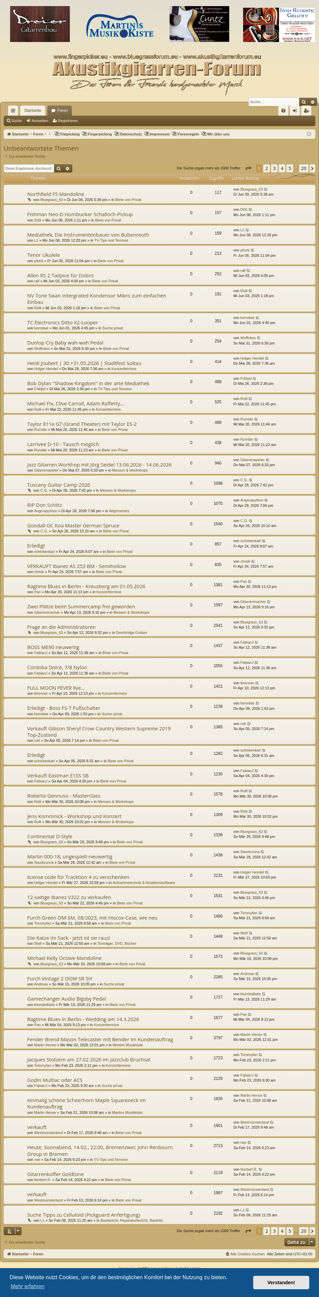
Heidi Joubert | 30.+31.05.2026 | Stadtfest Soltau (84, 363)
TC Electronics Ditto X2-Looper (62, 322)
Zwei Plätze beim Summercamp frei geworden (81, 606)
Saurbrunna (44, 862)
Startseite (32, 110)
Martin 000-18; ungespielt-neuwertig (69, 856)
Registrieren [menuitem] (307, 112)
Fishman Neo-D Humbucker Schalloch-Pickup (80, 214)
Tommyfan (42, 923)
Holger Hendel (46, 369)
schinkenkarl (44, 552)
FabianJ (40, 653)
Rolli (37, 308)
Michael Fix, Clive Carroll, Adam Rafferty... (75, 403)
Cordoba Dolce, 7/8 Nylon (57, 667)
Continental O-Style (50, 836)
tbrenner (41, 693)
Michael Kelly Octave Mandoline (64, 958)
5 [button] (289, 168)
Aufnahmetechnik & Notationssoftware (143, 883)
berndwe (41, 328)
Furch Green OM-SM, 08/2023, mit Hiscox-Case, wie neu (92, 917)
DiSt (37, 220)
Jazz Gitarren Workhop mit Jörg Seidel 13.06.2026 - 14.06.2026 (99, 464)
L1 (36, 240)
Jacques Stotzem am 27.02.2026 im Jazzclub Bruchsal (88, 1059)
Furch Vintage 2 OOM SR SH (59, 978)
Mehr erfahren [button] (28, 1286)
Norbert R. (42, 1180)
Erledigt (36, 545)
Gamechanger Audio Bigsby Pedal (66, 998)
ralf (36, 281)
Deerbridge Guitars (131, 633)
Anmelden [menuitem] (296, 112)
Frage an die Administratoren (61, 626)
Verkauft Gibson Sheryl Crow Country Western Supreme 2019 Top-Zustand (99, 731)
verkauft (37, 1127)
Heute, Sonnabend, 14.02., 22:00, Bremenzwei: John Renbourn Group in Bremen (100, 1150)
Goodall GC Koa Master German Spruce (73, 525)
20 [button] (304, 168)
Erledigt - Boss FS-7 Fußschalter (63, 707)
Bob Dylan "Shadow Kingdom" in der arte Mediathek (88, 383)
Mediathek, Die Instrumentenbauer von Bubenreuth (88, 234)
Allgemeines (119, 511)
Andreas (41, 984)
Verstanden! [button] (281, 1282)
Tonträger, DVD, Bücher (116, 943)
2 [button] (266, 168)
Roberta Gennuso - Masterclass (63, 795)
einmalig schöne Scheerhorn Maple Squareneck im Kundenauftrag (86, 1103)
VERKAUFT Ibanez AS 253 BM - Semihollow (76, 566)
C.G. (44, 490)
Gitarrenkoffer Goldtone (55, 1174)
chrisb (39, 572)
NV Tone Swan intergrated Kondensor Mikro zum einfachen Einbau (96, 298)
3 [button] (274, 168)
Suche (16, 121)
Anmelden (40, 121)
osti (37, 740)
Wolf (38, 943)
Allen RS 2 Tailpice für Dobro (60, 275)
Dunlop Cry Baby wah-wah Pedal (65, 342)
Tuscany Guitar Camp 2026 (58, 484)
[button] (248, 168)
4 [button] (282, 168)
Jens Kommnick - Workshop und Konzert (74, 816)
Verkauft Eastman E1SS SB (58, 775)
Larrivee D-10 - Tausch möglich (63, 444)
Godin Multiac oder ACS (55, 1080)
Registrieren (68, 121)
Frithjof (40, 389)
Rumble (40, 430)
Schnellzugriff (14, 112)
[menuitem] (283, 111)
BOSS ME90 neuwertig (53, 647)
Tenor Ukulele (43, 254)
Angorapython (45, 511)
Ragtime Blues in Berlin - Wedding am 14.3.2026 (83, 1019)
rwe (37, 1160)
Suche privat (112, 328)
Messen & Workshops (130, 470)
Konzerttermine (124, 369)
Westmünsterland (48, 1133)
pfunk (38, 261)
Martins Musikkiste (127, 1045)
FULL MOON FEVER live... (56, 687)
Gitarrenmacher (47, 612)
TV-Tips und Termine (111, 240)
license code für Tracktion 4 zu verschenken (78, 877)
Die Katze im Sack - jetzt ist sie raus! (68, 937)
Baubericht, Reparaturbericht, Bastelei (131, 1220)
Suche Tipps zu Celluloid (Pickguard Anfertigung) (83, 1214)
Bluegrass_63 (51, 200)
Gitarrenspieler (46, 470)
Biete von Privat (128, 200)
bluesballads (44, 1005)
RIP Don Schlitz (44, 504)
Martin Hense (45, 1045)
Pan (37, 592)
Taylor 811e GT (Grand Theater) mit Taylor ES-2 (82, 423)
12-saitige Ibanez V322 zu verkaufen (69, 897)
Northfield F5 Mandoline (55, 194)
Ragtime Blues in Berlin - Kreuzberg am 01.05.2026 (86, 586)
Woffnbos (42, 349)
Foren (62, 110)
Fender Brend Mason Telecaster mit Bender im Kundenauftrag (100, 1039)
